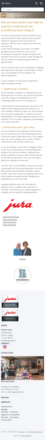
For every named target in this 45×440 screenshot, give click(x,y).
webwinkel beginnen (35, 432)
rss (26, 432)
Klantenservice (6, 406)
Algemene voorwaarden (10, 414)
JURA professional (10, 220)
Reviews (4, 409)
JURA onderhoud (9, 225)
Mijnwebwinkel (26, 436)
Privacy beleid (6, 420)
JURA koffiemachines (11, 217)
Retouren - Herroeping (9, 417)
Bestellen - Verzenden (9, 412)
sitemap (21, 432)
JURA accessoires (9, 222)
